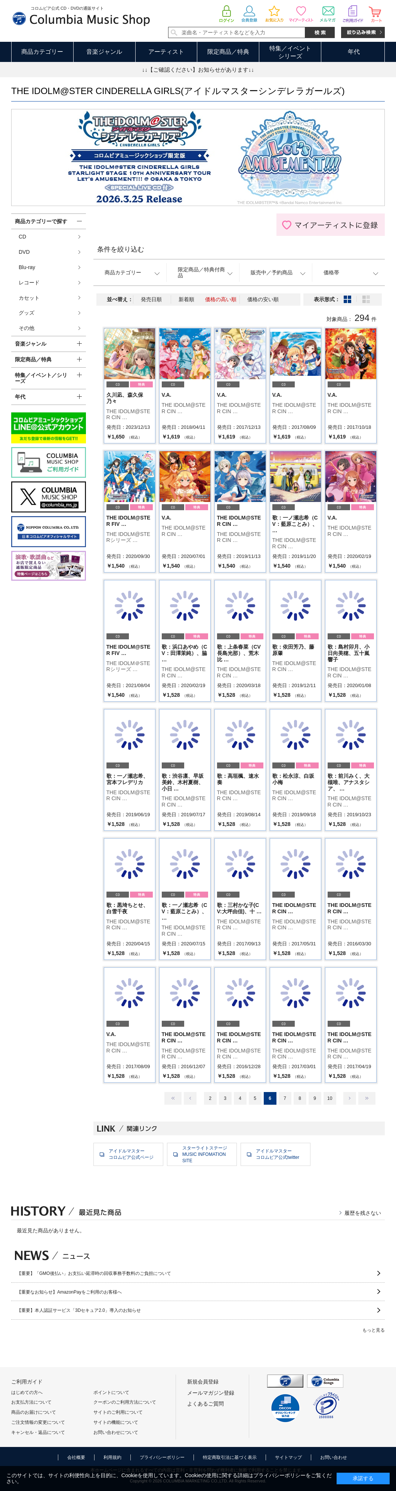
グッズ (26, 313)
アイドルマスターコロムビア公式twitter (277, 1154)
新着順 (186, 299)
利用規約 (112, 1457)
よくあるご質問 (205, 1404)
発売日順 (151, 299)
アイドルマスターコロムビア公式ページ (131, 1154)
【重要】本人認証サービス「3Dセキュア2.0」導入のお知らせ (79, 1310)
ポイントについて (111, 1392)
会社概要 (76, 1457)
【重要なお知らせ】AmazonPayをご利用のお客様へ (69, 1292)
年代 (354, 52)
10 (329, 1098)
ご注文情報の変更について (38, 1422)
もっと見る (373, 1330)
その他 (26, 328)
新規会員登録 (203, 1382)
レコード (29, 283)
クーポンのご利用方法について (124, 1402)
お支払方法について (31, 1402)
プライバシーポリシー (162, 1457)
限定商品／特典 (228, 52)
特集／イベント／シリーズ (41, 378)
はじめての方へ (27, 1392)
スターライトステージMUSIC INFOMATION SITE (204, 1154)
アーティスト (166, 52)
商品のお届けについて (33, 1412)
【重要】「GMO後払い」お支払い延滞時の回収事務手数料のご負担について (94, 1273)
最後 (366, 1098)
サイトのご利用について (118, 1412)
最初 (173, 1098)
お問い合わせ (333, 1457)
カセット (29, 298)
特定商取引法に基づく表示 (230, 1457)
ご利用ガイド (27, 1382)
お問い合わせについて (115, 1432)
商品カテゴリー (42, 52)
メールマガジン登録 (210, 1393)
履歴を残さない (362, 1213)
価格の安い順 (263, 299)
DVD (24, 252)
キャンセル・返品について (38, 1432)
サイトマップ (288, 1457)
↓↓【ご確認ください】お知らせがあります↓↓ (198, 69)
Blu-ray (27, 267)
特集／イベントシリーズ (290, 52)
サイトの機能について (115, 1422)
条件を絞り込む (120, 249)
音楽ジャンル (104, 52)
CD (22, 237)
